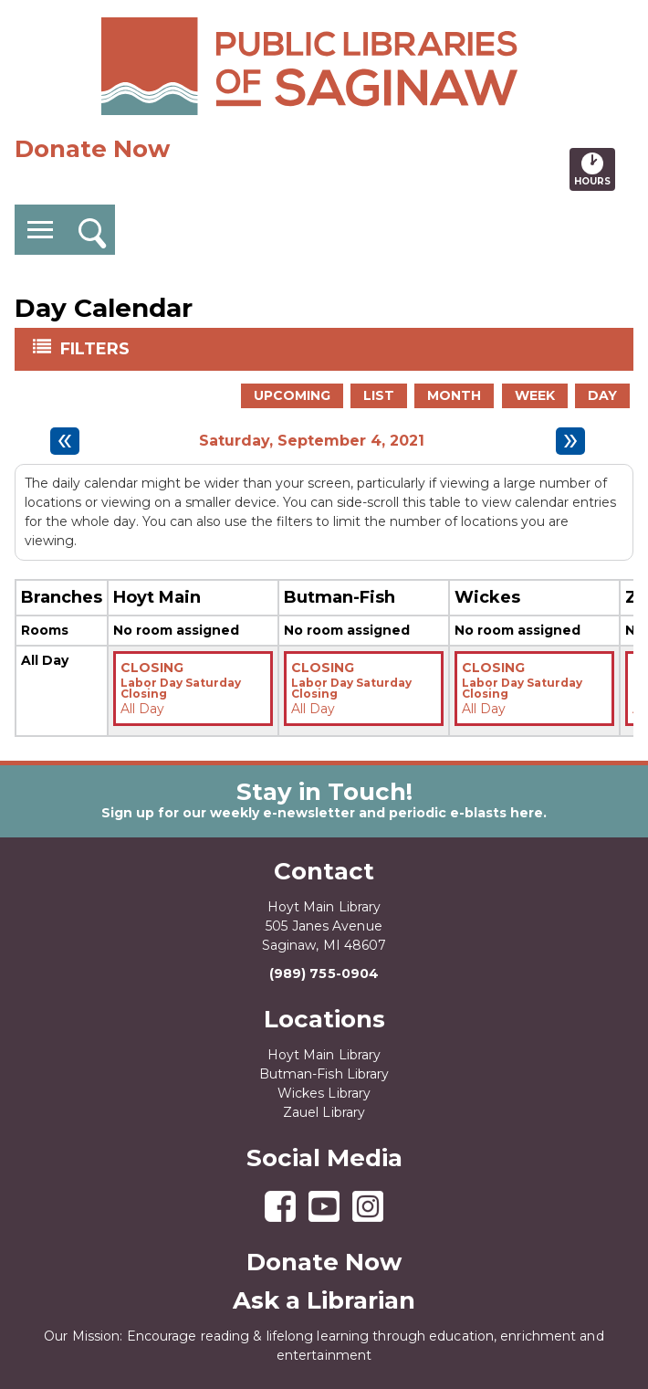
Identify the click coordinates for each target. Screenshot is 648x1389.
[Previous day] (64, 441)
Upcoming (292, 395)
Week (535, 395)
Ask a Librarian (324, 1300)
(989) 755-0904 (324, 973)
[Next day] (570, 441)
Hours (594, 169)
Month (454, 395)
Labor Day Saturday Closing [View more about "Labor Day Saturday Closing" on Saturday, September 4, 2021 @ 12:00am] (180, 689)
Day (602, 395)
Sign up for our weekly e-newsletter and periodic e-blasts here (322, 813)
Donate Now (92, 149)
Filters (96, 348)
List (378, 395)
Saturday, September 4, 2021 (311, 441)
